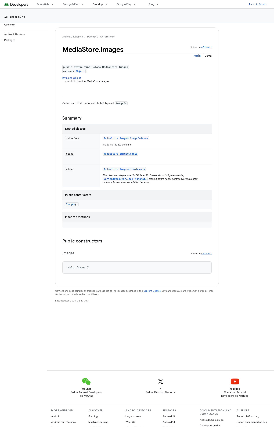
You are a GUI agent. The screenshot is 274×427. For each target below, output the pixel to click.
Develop (91, 36)
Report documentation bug (252, 421)
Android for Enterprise (63, 421)
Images (70, 204)
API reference (14, 17)
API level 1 (206, 47)
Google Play (124, 4)
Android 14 (169, 421)
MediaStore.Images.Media (120, 153)
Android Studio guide (211, 419)
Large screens (133, 416)
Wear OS (130, 421)
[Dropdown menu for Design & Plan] (84, 4)
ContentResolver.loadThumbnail (125, 178)
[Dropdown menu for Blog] (159, 4)
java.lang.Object (71, 77)
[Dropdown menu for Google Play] (136, 4)
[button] (23, 40)
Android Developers (72, 36)
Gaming (93, 416)
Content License (152, 290)
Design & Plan (71, 4)
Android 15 (169, 416)
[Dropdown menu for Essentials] (54, 4)
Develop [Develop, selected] (98, 4)
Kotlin (197, 56)
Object (80, 71)
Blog (151, 4)
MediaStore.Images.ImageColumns (125, 138)
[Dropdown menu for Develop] (108, 4)
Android (55, 416)
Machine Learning (98, 421)
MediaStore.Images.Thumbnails (124, 169)
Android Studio (258, 4)
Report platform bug (248, 416)
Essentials (43, 4)
